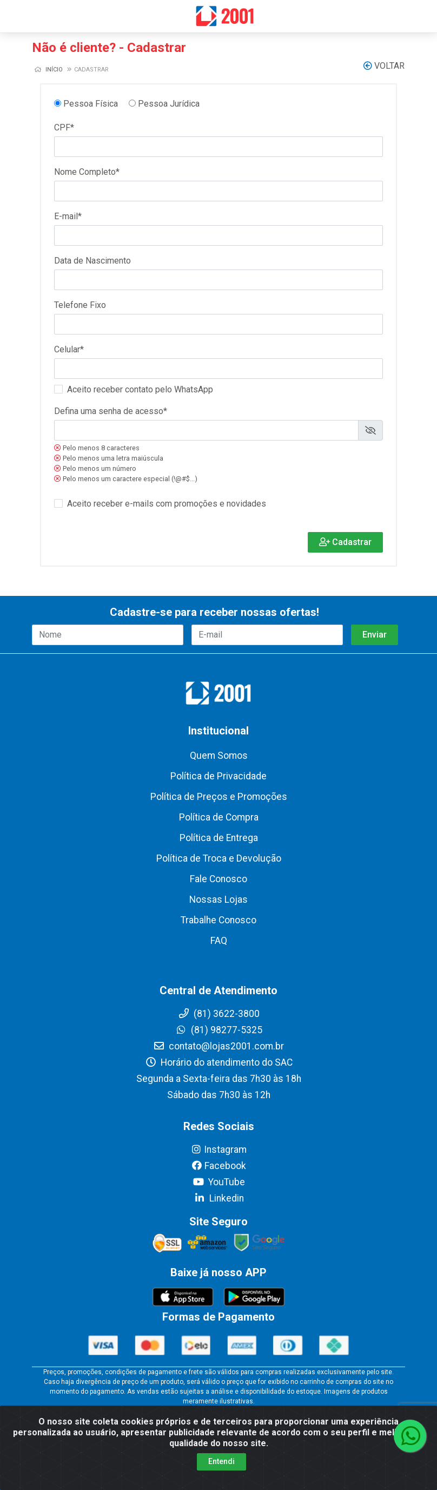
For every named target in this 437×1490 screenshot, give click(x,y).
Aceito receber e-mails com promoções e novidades (166, 503)
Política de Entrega (219, 837)
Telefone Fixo (80, 305)
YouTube (219, 1182)
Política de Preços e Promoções (218, 796)
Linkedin (219, 1198)
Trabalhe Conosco (218, 920)
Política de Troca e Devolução (218, 858)
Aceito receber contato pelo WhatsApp (140, 389)
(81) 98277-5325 (218, 1030)
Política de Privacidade (218, 776)
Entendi (221, 1461)
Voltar (384, 66)
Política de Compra (219, 817)
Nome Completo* (87, 172)
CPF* (64, 127)
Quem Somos (219, 755)
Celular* (69, 349)
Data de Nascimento (92, 260)
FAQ (218, 940)
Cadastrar (345, 542)
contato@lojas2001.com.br (218, 1046)
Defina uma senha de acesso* (110, 411)
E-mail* (68, 216)
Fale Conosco (218, 879)
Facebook (218, 1165)
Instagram (218, 1149)
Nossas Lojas (218, 899)
